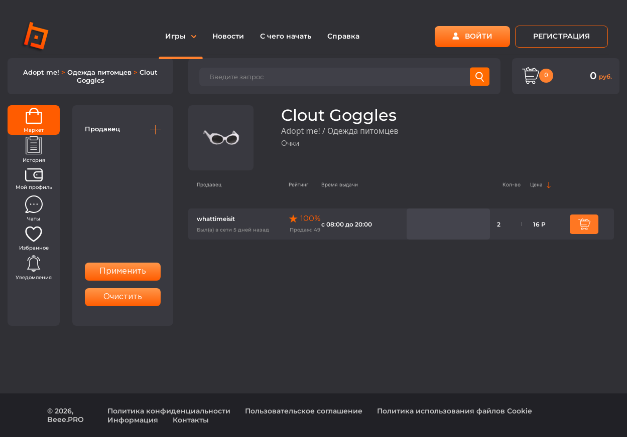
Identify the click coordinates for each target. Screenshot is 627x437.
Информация (132, 419)
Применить (123, 271)
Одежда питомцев (100, 72)
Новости (228, 36)
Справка (343, 36)
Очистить (123, 297)
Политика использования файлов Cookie (454, 410)
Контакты (191, 419)
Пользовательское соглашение (303, 410)
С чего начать (285, 36)
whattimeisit (216, 219)
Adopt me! (42, 72)
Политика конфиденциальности (168, 410)
